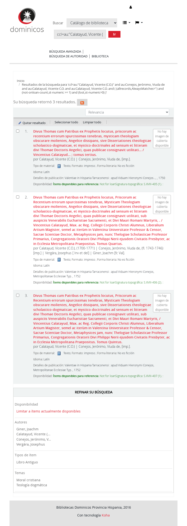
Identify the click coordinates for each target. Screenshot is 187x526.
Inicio (20, 81)
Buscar (58, 23)
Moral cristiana (28, 480)
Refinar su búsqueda (93, 392)
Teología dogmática (31, 485)
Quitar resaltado (32, 123)
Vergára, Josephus (30, 444)
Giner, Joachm (27, 429)
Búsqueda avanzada (65, 51)
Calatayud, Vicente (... (33, 434)
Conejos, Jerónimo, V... (33, 439)
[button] (126, 22)
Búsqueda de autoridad (68, 56)
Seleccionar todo (66, 122)
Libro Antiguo (27, 462)
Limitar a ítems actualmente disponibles (48, 411)
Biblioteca (100, 56)
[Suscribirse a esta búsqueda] (82, 102)
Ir (114, 34)
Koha (106, 515)
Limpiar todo (92, 122)
